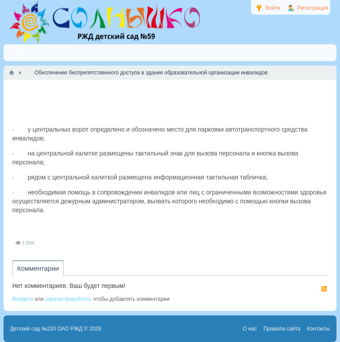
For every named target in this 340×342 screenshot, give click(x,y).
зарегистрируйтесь (68, 299)
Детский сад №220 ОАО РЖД (46, 329)
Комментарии (38, 268)
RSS (324, 288)
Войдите (22, 299)
